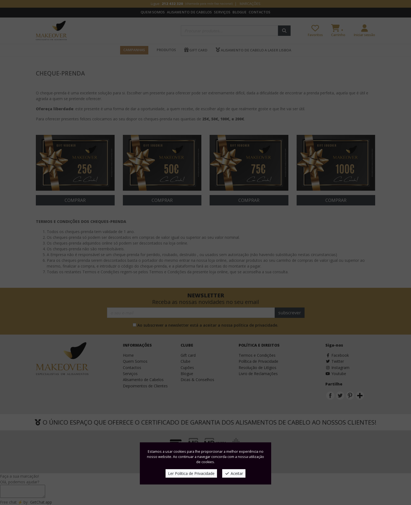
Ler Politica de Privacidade (191, 473)
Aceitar (234, 473)
